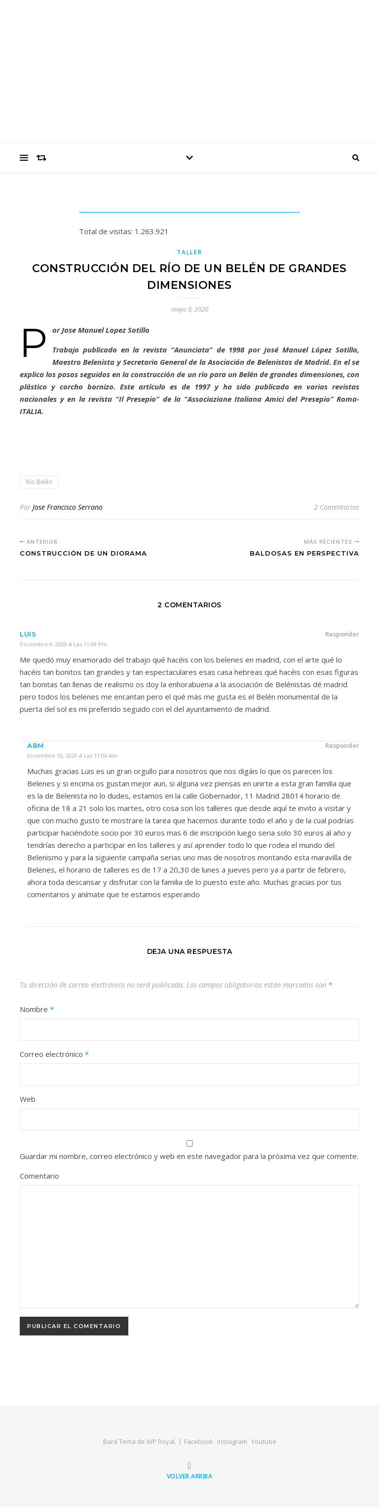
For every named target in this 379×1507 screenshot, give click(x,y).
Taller (189, 252)
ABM (35, 745)
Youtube (263, 1441)
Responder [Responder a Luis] (342, 634)
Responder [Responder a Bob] (342, 745)
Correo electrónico (54, 1054)
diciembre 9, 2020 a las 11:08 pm (63, 644)
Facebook (198, 1441)
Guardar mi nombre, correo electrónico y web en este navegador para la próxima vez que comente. (189, 1156)
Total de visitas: (107, 231)
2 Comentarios (336, 507)
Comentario (39, 1176)
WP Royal (161, 1441)
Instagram (232, 1441)
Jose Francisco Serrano (68, 507)
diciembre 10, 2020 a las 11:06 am (72, 755)
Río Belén (39, 482)
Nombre (37, 1009)
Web (28, 1099)
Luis (28, 634)
